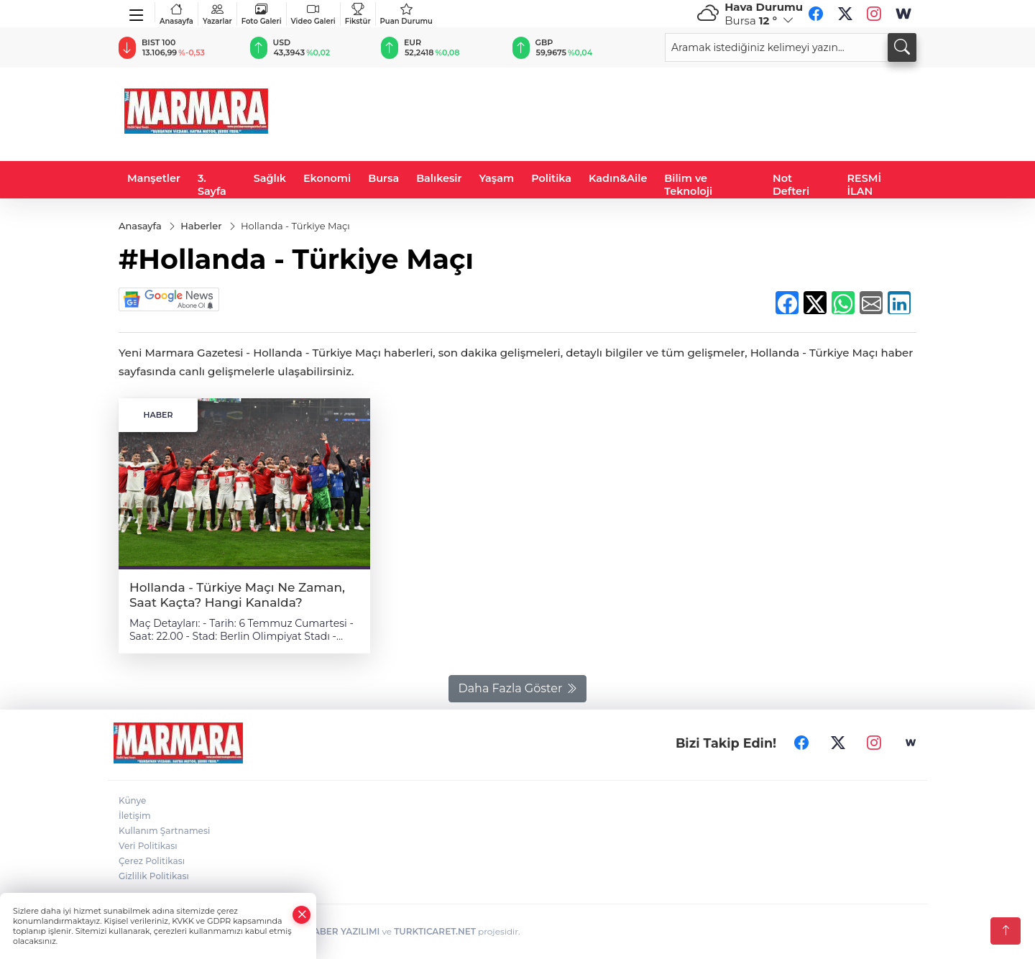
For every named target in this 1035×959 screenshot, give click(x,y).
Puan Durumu (406, 14)
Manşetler (153, 178)
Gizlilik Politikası (154, 876)
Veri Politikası (148, 845)
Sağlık (270, 178)
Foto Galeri (262, 14)
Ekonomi (327, 178)
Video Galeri (313, 14)
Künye (132, 800)
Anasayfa (176, 14)
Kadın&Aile (618, 178)
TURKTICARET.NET (435, 931)
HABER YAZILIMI (343, 931)
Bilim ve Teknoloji (688, 185)
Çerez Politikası (152, 860)
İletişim (135, 815)
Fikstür (358, 14)
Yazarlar (217, 14)
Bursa (383, 178)
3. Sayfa (212, 185)
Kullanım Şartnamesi (164, 830)
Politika (551, 178)
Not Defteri (791, 185)
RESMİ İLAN (864, 185)
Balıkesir (438, 178)
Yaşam (497, 178)
